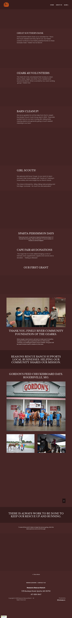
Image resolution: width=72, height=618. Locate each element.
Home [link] (52, 5)
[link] (6, 4)
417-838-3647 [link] (36, 594)
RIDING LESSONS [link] (31, 582)
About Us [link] (59, 5)
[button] (66, 5)
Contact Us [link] (42, 582)
